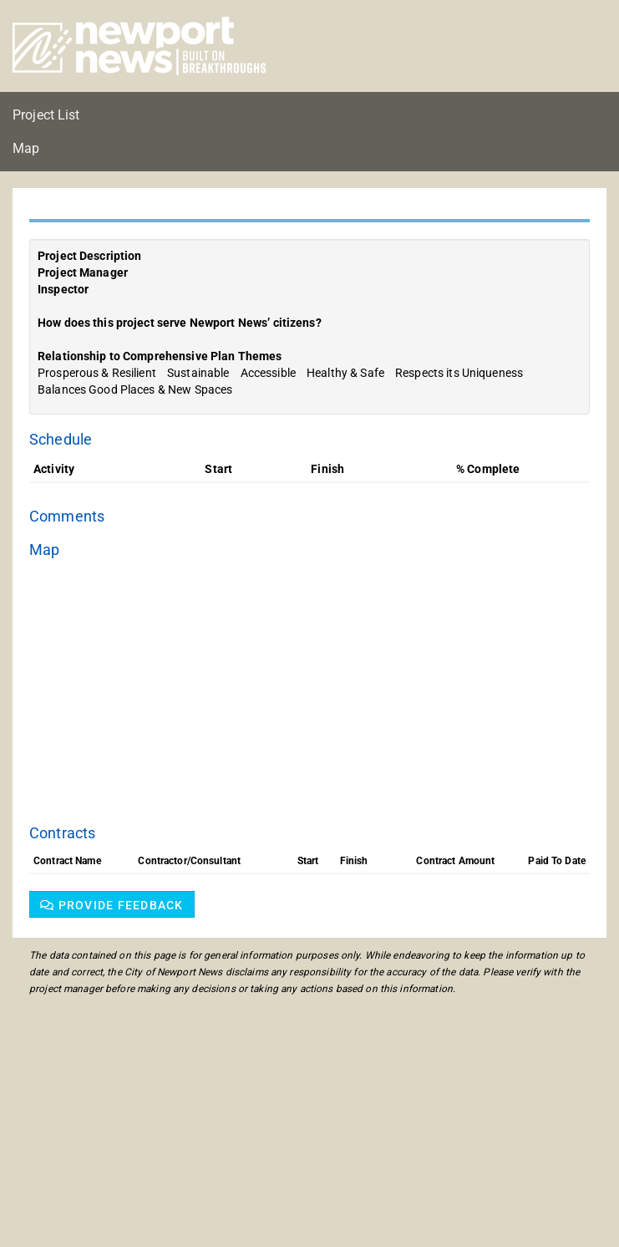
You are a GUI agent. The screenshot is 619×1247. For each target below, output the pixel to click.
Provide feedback (112, 905)
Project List (46, 115)
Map (26, 148)
